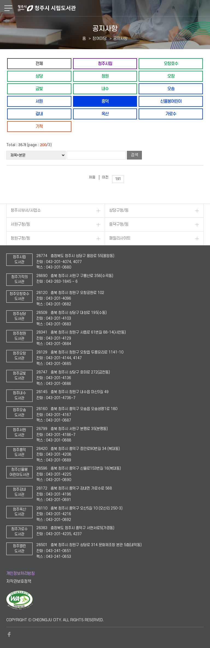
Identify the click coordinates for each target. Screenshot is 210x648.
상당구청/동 (119, 210)
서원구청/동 (20, 224)
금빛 (39, 88)
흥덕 (105, 101)
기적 (39, 126)
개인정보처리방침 (20, 573)
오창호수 (171, 63)
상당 (39, 76)
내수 (105, 88)
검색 (134, 155)
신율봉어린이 (171, 101)
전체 (39, 63)
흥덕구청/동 (119, 224)
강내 (39, 113)
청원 (105, 76)
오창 (170, 76)
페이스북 (9, 634)
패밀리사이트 (119, 238)
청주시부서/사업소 (26, 210)
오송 (170, 88)
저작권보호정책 (18, 581)
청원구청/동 (20, 238)
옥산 (105, 113)
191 (118, 179)
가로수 (170, 113)
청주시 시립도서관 (113, 8)
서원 (39, 101)
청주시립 (105, 63)
